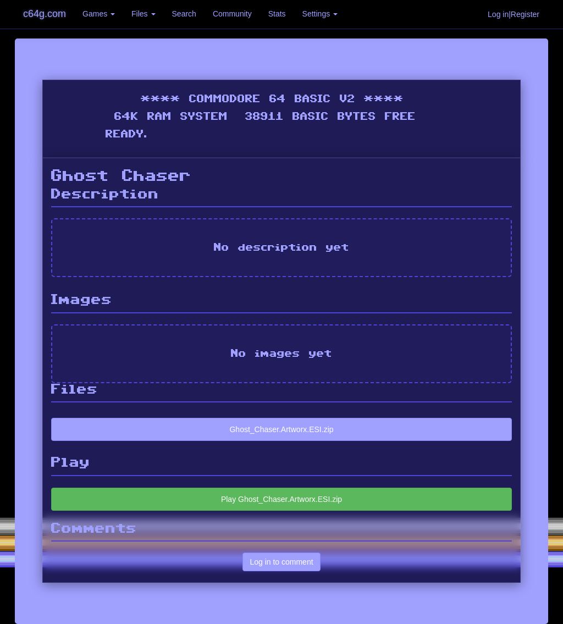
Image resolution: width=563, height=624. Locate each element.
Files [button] (143, 13)
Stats (277, 13)
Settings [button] (320, 13)
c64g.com (44, 13)
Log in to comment (281, 561)
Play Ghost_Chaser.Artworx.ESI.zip (281, 499)
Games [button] (98, 13)
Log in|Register (513, 14)
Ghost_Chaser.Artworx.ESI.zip (281, 429)
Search (184, 13)
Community (232, 13)
